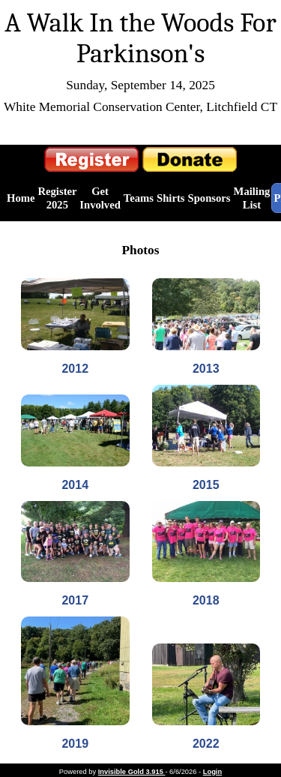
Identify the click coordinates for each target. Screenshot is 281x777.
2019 (74, 743)
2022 (206, 743)
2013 (206, 368)
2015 (206, 484)
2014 (74, 484)
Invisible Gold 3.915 (132, 772)
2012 (74, 368)
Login (212, 772)
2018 (206, 600)
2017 (74, 600)
